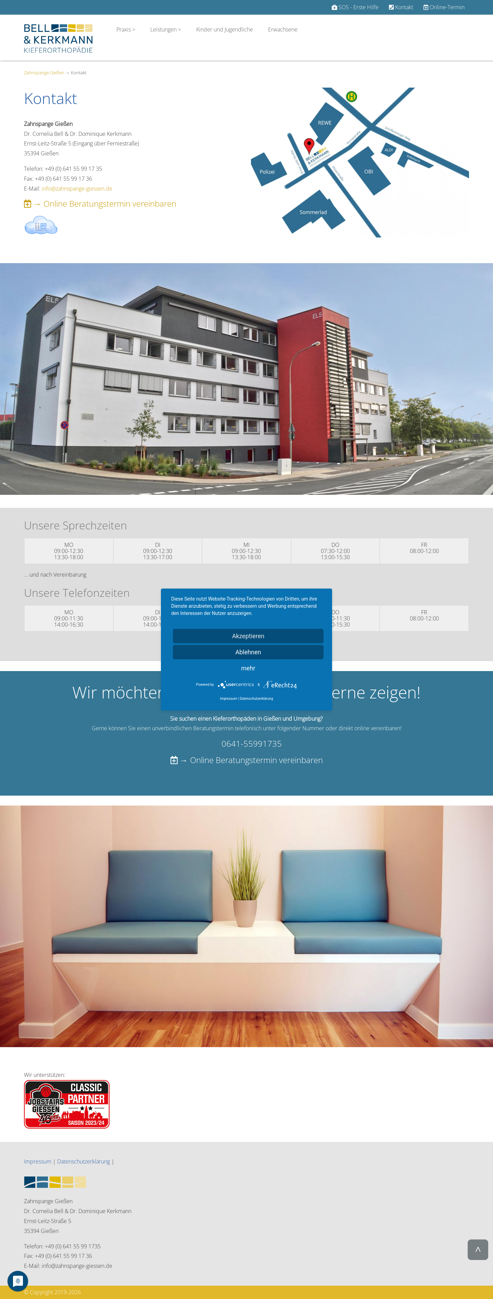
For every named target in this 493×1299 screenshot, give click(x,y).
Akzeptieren (248, 636)
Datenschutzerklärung (83, 1161)
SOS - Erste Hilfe (355, 7)
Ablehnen (248, 652)
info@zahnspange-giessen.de (77, 188)
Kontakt (401, 7)
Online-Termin (444, 7)
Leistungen (163, 29)
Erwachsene (283, 29)
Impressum (37, 1161)
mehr (248, 668)
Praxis (124, 29)
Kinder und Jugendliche (224, 29)
